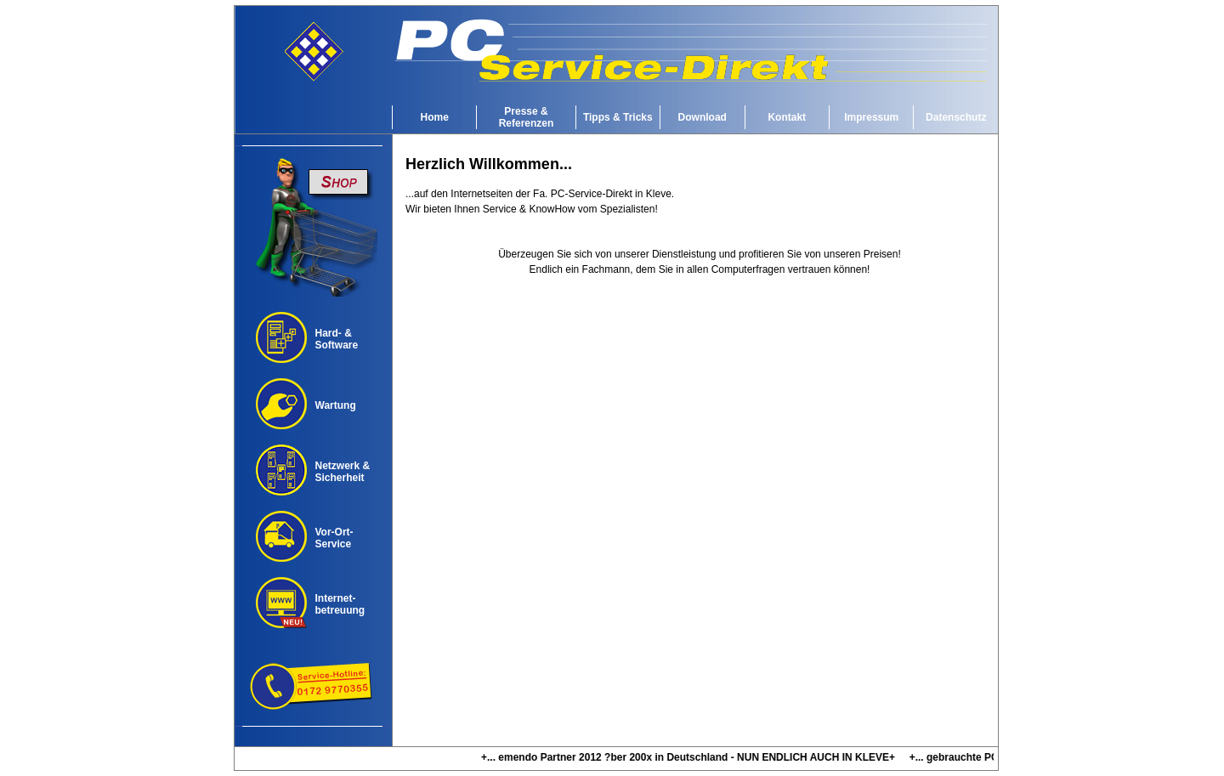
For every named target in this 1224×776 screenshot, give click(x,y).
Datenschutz (956, 117)
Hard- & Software (337, 339)
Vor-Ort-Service (334, 538)
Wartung (335, 405)
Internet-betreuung (340, 604)
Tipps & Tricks (618, 117)
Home (435, 117)
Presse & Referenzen (526, 117)
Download (702, 117)
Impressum (871, 117)
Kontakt (787, 117)
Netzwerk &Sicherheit (343, 472)
